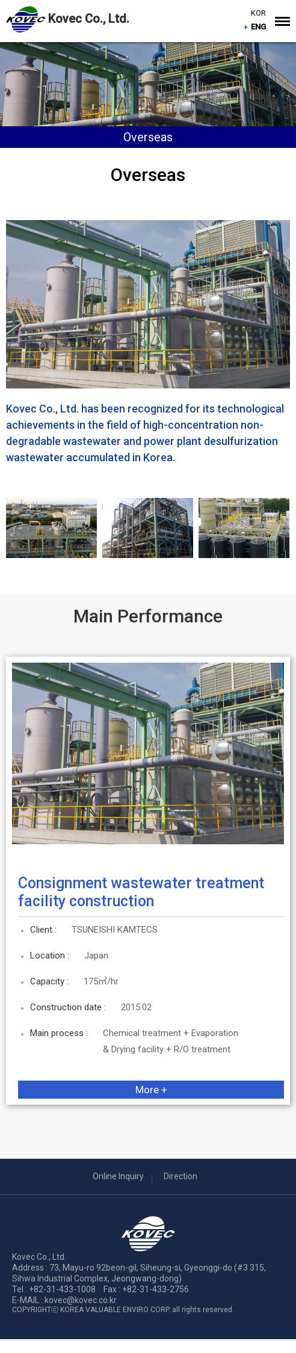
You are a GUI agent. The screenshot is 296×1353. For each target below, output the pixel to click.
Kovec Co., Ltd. (88, 18)
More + (151, 1090)
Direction (180, 1176)
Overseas (148, 137)
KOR (260, 14)
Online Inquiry (118, 1176)
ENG (260, 28)
